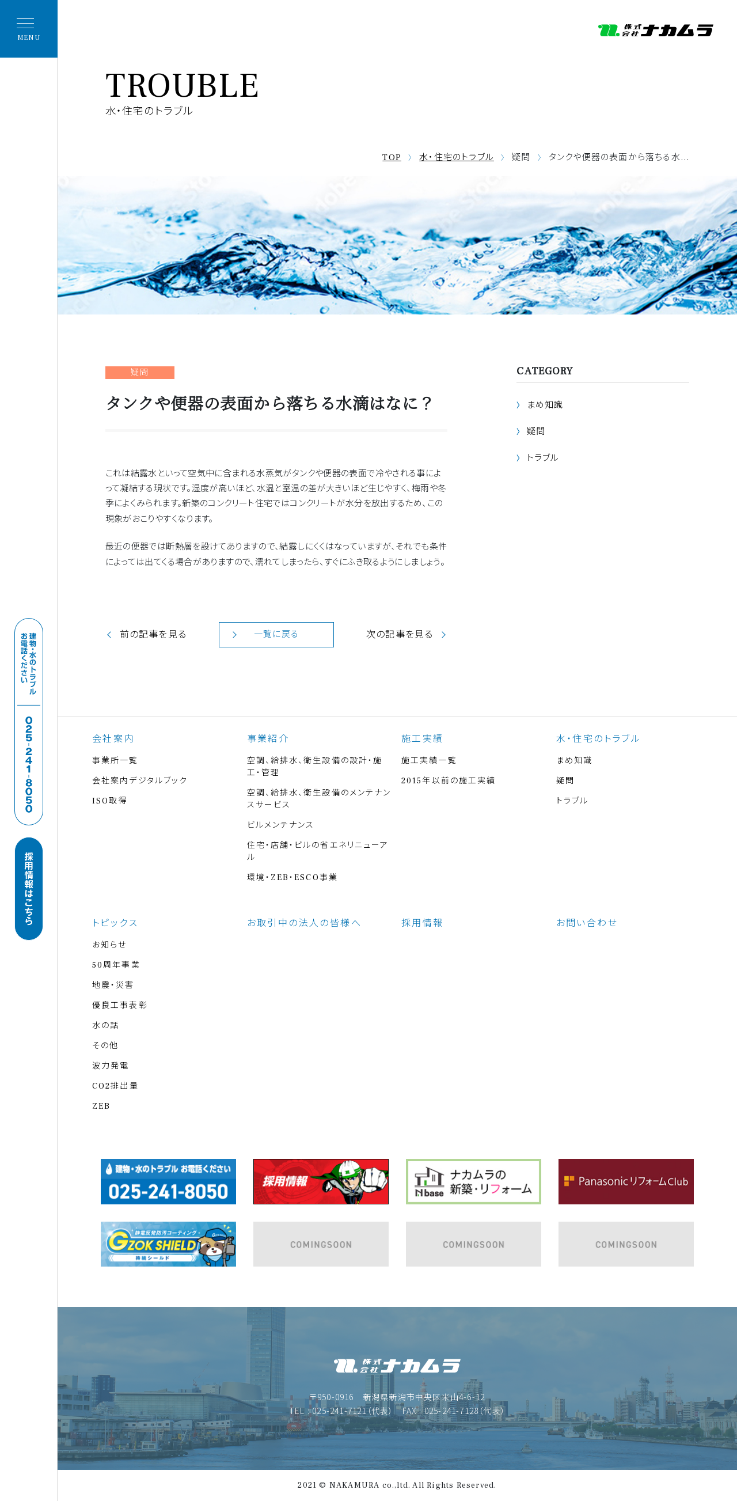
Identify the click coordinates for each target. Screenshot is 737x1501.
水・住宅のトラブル (456, 157)
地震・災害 (113, 985)
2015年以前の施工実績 (448, 781)
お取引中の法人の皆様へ (304, 923)
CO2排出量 (115, 1086)
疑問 (536, 431)
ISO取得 (110, 801)
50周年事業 (116, 965)
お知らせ (109, 945)
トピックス (115, 923)
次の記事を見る (399, 634)
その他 (105, 1046)
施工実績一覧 (429, 761)
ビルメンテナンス (281, 825)
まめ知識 (545, 405)
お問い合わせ (587, 923)
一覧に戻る (276, 634)
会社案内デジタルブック (140, 781)
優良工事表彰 (120, 1005)
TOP (391, 157)
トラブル (543, 458)
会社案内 (113, 739)
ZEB (101, 1106)
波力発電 (110, 1066)
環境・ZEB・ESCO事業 (292, 878)
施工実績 (422, 739)
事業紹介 (268, 739)
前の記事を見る (153, 634)
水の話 (105, 1026)
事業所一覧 (115, 761)
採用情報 (422, 923)
